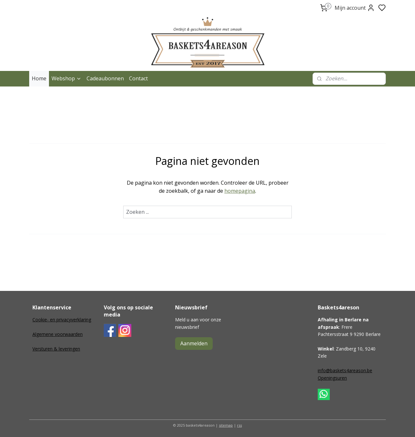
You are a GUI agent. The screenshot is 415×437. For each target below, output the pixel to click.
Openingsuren (332, 378)
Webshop (66, 78)
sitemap (226, 425)
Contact (138, 78)
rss (239, 425)
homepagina (239, 190)
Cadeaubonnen (105, 78)
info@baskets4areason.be (345, 370)
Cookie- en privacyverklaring (61, 319)
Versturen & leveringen (56, 349)
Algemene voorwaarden (57, 334)
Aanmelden (194, 343)
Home (39, 78)
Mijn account (355, 8)
